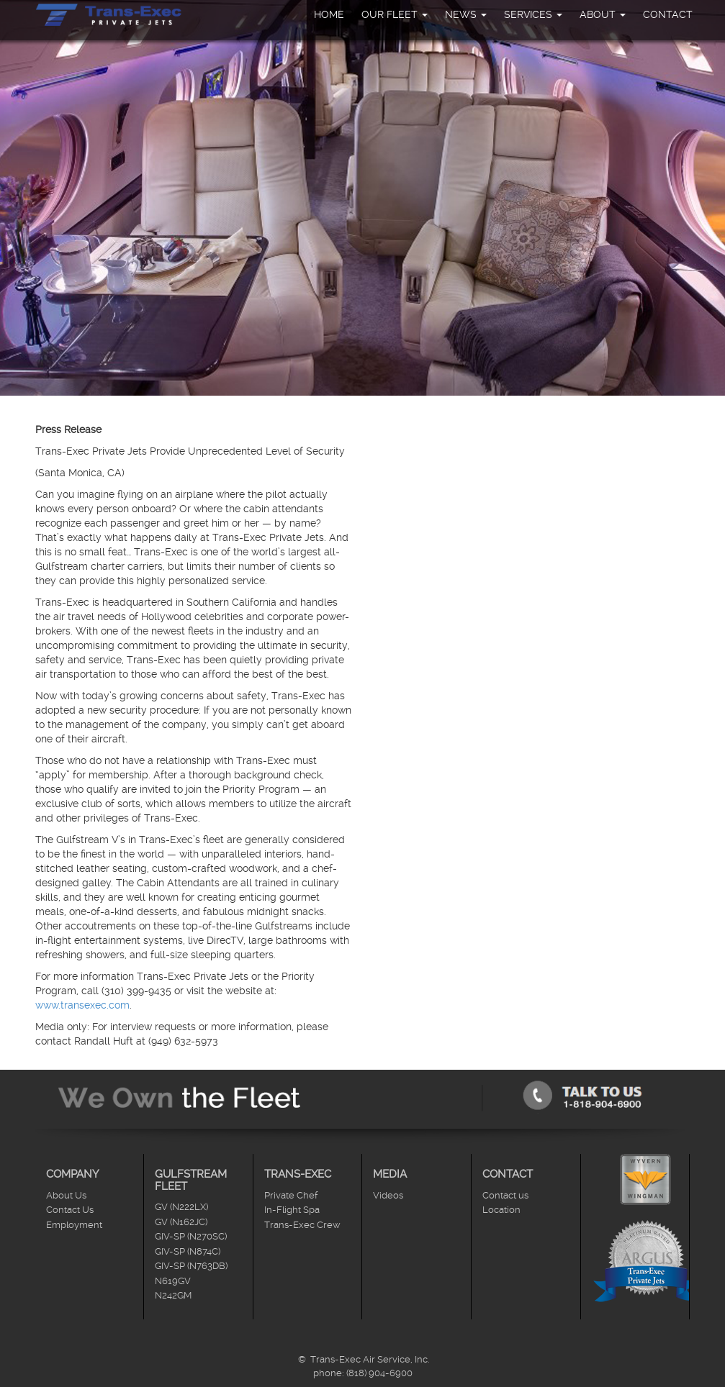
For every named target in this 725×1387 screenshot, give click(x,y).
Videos (388, 1195)
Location (501, 1209)
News (466, 14)
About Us (66, 1195)
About (603, 14)
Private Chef (291, 1195)
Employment (74, 1224)
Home (329, 14)
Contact (668, 14)
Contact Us (70, 1209)
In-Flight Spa (292, 1209)
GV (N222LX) (181, 1206)
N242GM (173, 1295)
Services (533, 14)
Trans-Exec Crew (302, 1224)
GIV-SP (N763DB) (191, 1265)
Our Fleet (394, 14)
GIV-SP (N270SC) (191, 1236)
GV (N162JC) (181, 1222)
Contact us (505, 1195)
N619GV (173, 1280)
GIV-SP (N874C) (187, 1251)
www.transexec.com (82, 1005)
